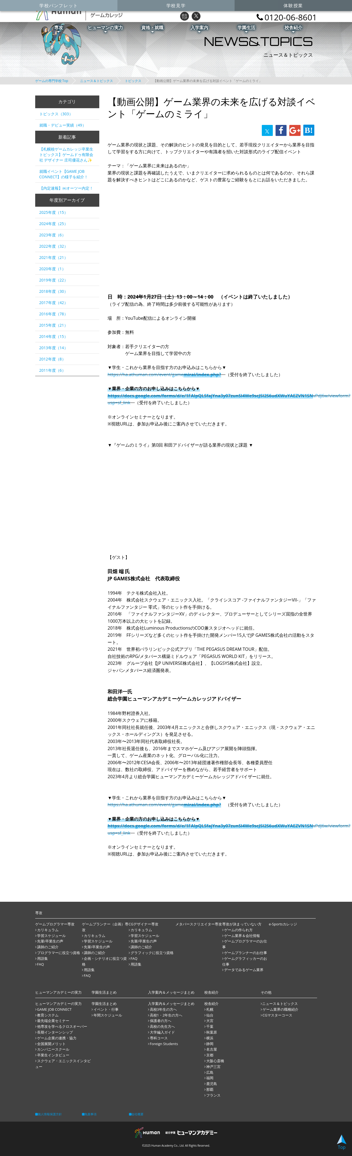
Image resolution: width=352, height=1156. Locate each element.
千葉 (209, 1026)
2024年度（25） (53, 223)
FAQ (40, 964)
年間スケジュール (108, 1015)
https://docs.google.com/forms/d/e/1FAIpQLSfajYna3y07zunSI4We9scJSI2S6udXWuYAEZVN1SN (210, 396)
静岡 (209, 1043)
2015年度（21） (53, 325)
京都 (209, 1055)
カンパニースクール (53, 1049)
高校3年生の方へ (163, 1009)
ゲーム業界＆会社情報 (242, 935)
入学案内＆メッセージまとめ (171, 1003)
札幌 (209, 1009)
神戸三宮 (213, 1066)
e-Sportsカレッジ (283, 924)
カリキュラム (48, 929)
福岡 (209, 1077)
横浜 (209, 1037)
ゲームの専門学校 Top (51, 80)
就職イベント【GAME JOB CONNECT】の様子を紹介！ (63, 174)
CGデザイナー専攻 (144, 924)
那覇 (209, 1089)
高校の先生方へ (162, 1026)
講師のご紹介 (48, 946)
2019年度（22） (53, 280)
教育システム (48, 1015)
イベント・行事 (106, 1009)
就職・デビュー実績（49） (62, 125)
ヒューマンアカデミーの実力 (58, 1003)
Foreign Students (164, 1043)
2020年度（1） (52, 268)
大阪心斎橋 (215, 1060)
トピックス (133, 80)
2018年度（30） (53, 291)
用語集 (42, 958)
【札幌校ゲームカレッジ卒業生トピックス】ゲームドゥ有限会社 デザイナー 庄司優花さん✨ (66, 154)
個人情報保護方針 (48, 1114)
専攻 (58, 28)
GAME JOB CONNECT (54, 1009)
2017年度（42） (53, 302)
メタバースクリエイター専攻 (198, 924)
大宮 (209, 1020)
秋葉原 (211, 1032)
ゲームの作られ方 (238, 929)
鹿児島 (211, 1083)
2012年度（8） (52, 359)
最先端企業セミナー (53, 1020)
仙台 (209, 1015)
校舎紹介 (293, 28)
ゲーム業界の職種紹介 (280, 1009)
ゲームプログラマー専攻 (55, 924)
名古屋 (211, 1049)
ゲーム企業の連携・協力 (56, 1037)
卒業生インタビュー (53, 1055)
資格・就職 (152, 28)
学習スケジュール (51, 935)
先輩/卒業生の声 (50, 941)
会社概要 (136, 1114)
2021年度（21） (53, 257)
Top (341, 1142)
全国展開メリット (51, 1043)
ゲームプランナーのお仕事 (245, 952)
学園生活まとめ (104, 1003)
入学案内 (199, 28)
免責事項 (89, 1114)
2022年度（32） (53, 246)
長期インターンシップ (55, 1032)
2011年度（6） (52, 370)
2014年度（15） (53, 336)
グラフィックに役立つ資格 (152, 952)
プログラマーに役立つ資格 (58, 952)
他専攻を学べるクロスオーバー (62, 1026)
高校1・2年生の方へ (166, 1015)
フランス (213, 1095)
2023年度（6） (52, 234)
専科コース (159, 1037)
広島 (209, 1072)
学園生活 (246, 28)
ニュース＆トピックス (96, 80)
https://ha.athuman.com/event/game (164, 374)
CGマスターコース (278, 1015)
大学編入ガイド (162, 1032)
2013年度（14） (53, 347)
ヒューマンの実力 (105, 28)
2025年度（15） (53, 212)
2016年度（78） (53, 313)
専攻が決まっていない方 (242, 924)
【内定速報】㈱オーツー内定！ (66, 188)
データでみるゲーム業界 (243, 969)
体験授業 (293, 5)
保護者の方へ (160, 1020)
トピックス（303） (56, 113)
